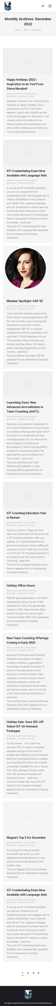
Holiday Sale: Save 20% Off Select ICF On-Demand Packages (25, 726)
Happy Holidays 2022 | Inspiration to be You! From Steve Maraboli (25, 84)
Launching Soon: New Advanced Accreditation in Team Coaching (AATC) (25, 407)
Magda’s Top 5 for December (26, 837)
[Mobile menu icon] (50, 6)
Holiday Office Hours (21, 585)
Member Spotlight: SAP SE (25, 301)
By (11, 96)
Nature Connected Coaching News (21, 94)
